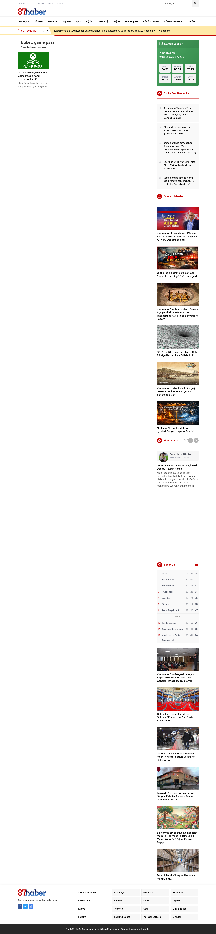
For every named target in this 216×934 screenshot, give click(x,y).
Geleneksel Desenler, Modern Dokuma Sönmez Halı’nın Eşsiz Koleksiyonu (175, 717)
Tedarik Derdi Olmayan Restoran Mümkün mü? (176, 877)
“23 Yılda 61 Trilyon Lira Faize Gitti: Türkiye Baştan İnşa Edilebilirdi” (177, 354)
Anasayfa (25, 47)
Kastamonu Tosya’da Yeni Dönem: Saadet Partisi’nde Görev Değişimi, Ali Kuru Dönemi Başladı (177, 236)
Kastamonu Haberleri (139, 929)
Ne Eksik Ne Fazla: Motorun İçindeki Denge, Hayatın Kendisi (175, 429)
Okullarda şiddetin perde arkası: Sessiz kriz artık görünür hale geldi (177, 274)
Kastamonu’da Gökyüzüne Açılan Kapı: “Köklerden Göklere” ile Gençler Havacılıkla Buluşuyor (176, 677)
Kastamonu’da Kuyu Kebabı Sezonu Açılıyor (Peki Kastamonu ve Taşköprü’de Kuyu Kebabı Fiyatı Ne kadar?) (112, 30)
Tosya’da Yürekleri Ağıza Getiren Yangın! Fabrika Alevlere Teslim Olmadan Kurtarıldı (176, 796)
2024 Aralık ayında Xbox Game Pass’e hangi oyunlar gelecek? (32, 76)
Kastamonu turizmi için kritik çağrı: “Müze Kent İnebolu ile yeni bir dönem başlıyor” (177, 392)
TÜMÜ (185, 440)
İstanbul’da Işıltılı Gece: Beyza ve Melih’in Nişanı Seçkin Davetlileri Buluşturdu (176, 757)
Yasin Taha (180, 454)
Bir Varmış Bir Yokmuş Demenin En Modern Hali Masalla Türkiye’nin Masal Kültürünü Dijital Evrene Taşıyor (177, 837)
